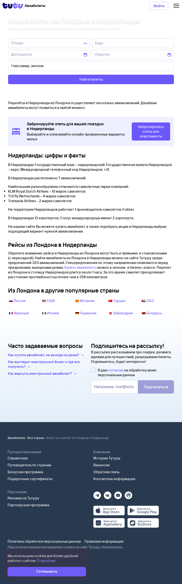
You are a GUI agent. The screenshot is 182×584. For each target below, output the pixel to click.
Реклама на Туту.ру (23, 498)
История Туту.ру (106, 458)
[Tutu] (12, 5)
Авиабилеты (16, 438)
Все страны (35, 438)
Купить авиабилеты (80, 267)
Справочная (18, 458)
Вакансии (101, 465)
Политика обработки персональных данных (44, 541)
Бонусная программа (25, 472)
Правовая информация (104, 541)
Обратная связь (106, 472)
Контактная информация (114, 479)
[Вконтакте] (107, 494)
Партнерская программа (28, 505)
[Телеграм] (97, 494)
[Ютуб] (118, 494)
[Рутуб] (128, 494)
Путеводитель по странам (29, 465)
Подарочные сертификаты (30, 479)
